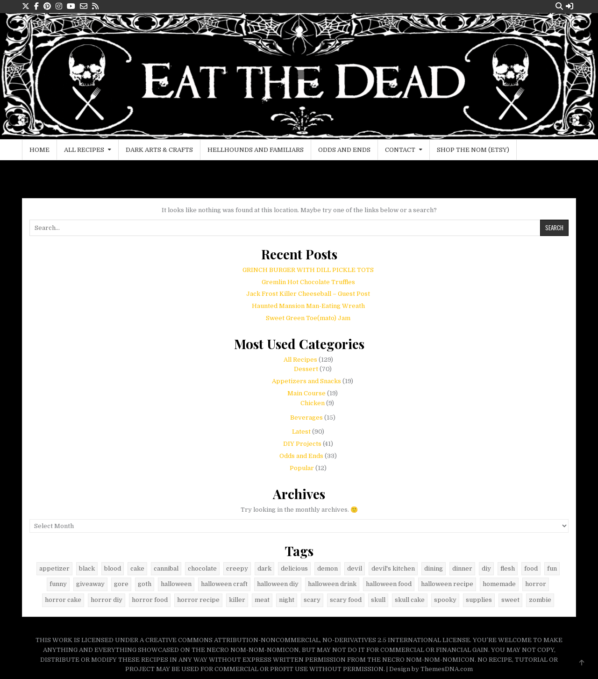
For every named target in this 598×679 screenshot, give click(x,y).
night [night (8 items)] (286, 599)
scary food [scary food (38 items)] (346, 599)
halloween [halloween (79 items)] (176, 583)
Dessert (306, 368)
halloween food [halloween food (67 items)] (389, 583)
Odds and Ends (344, 149)
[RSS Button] (95, 6)
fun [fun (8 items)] (552, 568)
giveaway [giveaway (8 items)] (90, 583)
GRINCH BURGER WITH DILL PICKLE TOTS (308, 269)
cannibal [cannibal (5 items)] (166, 568)
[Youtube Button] (71, 6)
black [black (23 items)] (87, 568)
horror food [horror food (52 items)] (150, 599)
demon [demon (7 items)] (327, 568)
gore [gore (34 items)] (121, 583)
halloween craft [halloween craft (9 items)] (224, 583)
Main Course (306, 393)
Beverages (306, 417)
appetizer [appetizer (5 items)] (54, 568)
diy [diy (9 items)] (486, 568)
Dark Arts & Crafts (159, 149)
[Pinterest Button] (47, 6)
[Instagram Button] (59, 6)
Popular (302, 468)
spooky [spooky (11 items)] (445, 599)
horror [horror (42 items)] (535, 583)
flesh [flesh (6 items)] (507, 568)
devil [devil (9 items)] (354, 568)
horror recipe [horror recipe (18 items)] (198, 599)
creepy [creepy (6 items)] (237, 568)
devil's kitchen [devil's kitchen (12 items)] (393, 568)
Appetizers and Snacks (306, 381)
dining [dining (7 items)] (433, 568)
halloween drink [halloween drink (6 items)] (332, 583)
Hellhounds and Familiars (255, 149)
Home (39, 149)
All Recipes (84, 149)
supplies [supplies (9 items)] (479, 599)
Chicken (312, 403)
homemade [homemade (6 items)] (499, 583)
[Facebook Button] (36, 6)
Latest (301, 431)
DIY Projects (302, 443)
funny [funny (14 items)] (58, 583)
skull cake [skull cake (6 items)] (410, 599)
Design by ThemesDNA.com (431, 668)
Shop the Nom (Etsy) (473, 149)
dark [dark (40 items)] (264, 568)
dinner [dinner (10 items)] (462, 568)
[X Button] (25, 6)
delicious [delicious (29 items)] (294, 568)
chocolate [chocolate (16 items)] (202, 568)
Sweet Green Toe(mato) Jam (308, 318)
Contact (400, 149)
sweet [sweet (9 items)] (510, 599)
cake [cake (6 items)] (137, 568)
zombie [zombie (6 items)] (540, 599)
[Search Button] (559, 6)
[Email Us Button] (83, 6)
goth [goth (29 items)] (144, 583)
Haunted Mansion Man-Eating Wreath (308, 305)
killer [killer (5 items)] (237, 599)
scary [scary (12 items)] (312, 599)
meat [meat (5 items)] (262, 599)
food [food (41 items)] (531, 568)
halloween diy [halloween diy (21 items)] (278, 583)
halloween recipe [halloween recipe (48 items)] (447, 583)
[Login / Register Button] (569, 6)
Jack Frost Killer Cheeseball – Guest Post (308, 293)
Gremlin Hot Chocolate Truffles (308, 282)
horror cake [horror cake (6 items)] (63, 599)
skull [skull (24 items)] (378, 599)
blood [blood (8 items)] (112, 568)
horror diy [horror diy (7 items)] (106, 599)
